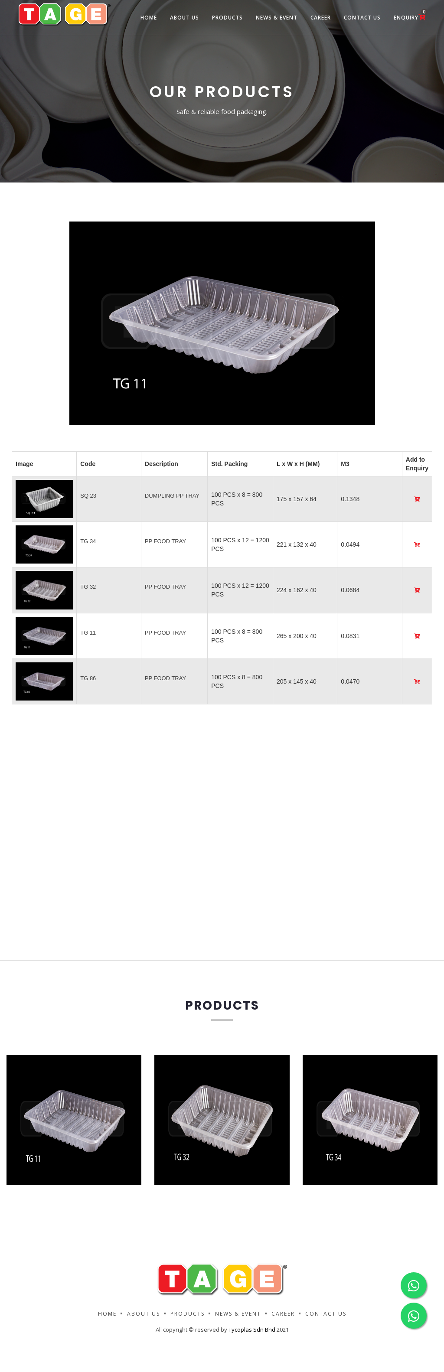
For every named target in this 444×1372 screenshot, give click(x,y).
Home (148, 17)
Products (227, 17)
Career (320, 17)
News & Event (276, 17)
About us (143, 1313)
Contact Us (362, 17)
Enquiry (410, 15)
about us (184, 17)
